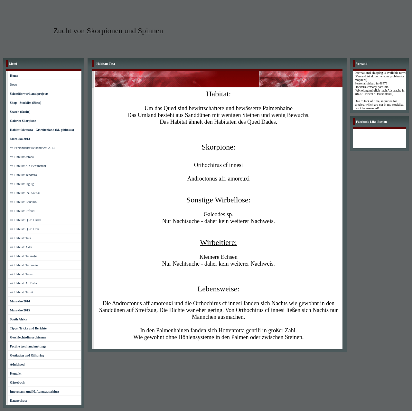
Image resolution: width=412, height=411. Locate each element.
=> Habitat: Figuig (22, 184)
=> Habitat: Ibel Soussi (25, 193)
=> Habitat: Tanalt (21, 274)
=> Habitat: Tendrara (23, 175)
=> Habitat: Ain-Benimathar (28, 166)
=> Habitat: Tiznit (21, 292)
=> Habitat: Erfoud (22, 211)
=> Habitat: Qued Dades (26, 220)
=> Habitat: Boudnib (23, 202)
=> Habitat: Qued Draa (25, 229)
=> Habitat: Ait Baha (23, 283)
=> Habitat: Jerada (22, 157)
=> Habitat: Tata (20, 238)
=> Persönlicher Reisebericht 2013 (32, 148)
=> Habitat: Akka (21, 247)
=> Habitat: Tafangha (23, 256)
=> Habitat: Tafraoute (24, 265)
